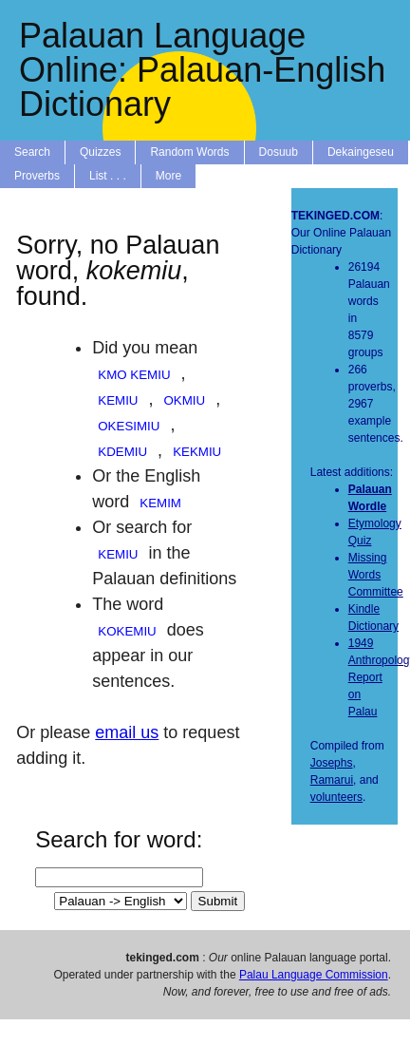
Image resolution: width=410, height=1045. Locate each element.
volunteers (336, 797)
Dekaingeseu (360, 152)
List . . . (107, 175)
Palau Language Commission (313, 974)
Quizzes (100, 152)
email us (126, 732)
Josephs (331, 763)
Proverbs (37, 175)
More (168, 175)
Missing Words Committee (375, 574)
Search (32, 152)
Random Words (189, 152)
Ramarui (331, 780)
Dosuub (278, 152)
